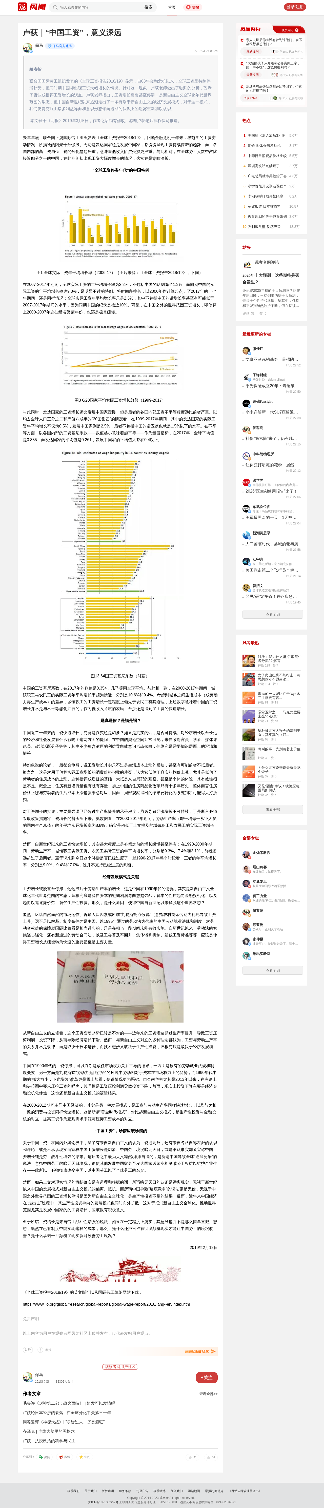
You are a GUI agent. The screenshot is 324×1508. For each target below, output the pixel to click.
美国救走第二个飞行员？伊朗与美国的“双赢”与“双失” (272, 570)
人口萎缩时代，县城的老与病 (272, 544)
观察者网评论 (267, 262)
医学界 (258, 480)
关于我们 (91, 1491)
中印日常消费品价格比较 (267, 156)
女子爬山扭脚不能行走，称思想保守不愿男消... (279, 677)
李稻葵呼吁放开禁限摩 (265, 196)
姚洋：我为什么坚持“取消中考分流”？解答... (280, 659)
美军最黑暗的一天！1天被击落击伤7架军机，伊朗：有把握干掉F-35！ (272, 517)
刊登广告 (142, 1491)
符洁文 (258, 586)
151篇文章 (42, 1381)
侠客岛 (258, 428)
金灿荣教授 (261, 853)
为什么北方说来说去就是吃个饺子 (279, 770)
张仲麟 (258, 939)
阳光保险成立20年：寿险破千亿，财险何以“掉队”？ (272, 386)
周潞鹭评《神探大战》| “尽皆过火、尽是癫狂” (64, 1422)
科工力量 (260, 896)
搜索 (149, 7)
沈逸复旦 (260, 882)
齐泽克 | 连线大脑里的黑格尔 (49, 1431)
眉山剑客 (260, 867)
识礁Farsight (263, 401)
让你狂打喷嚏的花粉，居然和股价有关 (272, 465)
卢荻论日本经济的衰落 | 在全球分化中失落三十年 (67, 1413)
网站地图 (194, 1491)
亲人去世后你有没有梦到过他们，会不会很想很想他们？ (274, 42)
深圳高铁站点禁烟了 (264, 166)
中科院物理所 (263, 454)
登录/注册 (295, 7)
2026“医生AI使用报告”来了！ (271, 491)
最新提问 (253, 51)
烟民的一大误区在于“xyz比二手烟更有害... (279, 696)
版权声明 (108, 1491)
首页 (172, 7)
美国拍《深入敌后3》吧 (266, 135)
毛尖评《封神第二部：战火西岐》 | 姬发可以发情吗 (69, 1403)
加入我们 (177, 1491)
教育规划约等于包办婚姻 (267, 216)
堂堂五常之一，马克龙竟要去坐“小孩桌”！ (279, 714)
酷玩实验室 (261, 954)
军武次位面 (261, 507)
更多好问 (287, 30)
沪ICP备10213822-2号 (103, 1502)
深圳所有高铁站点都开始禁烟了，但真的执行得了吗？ (274, 88)
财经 (28, 1350)
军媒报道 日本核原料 (264, 206)
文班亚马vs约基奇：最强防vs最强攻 (272, 359)
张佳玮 (258, 349)
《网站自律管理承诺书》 (245, 1491)
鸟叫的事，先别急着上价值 (279, 749)
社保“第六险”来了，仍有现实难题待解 (272, 438)
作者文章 (32, 1393)
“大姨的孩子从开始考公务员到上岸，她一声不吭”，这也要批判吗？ (273, 65)
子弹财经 (260, 375)
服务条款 (125, 1491)
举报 (48, 1350)
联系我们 (73, 1491)
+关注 (207, 1377)
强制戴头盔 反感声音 (264, 227)
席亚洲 (258, 925)
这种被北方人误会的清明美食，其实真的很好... (279, 733)
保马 (39, 45)
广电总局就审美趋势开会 (267, 176)
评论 (248, 313)
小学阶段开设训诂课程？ (267, 186)
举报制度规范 (214, 1491)
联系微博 (159, 1491)
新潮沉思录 (261, 533)
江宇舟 (258, 559)
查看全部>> (208, 1394)
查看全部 (273, 614)
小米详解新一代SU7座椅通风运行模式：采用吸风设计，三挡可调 (272, 412)
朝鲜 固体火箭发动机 (264, 146)
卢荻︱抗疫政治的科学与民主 (49, 1441)
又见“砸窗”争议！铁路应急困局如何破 (272, 596)
